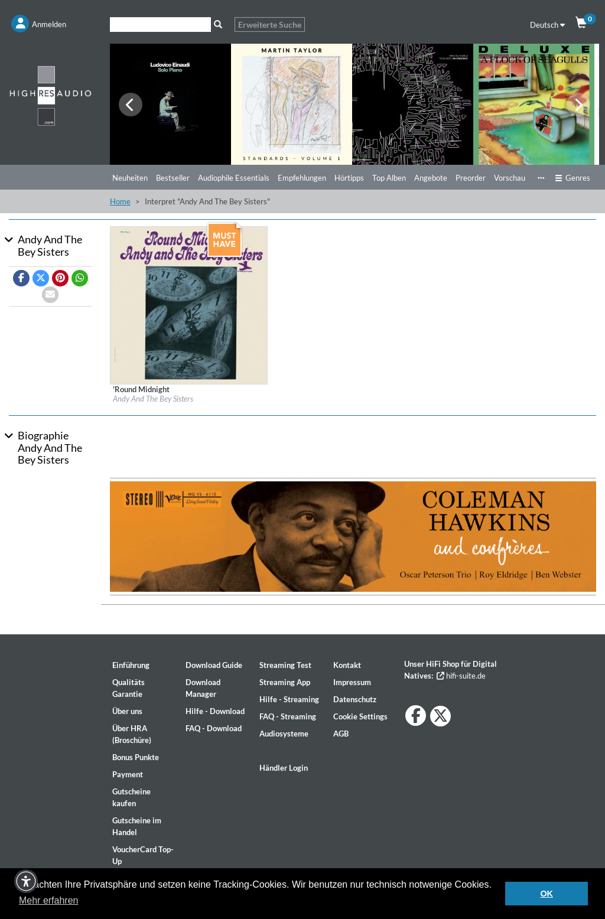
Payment (127, 774)
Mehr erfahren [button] (49, 900)
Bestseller (173, 178)
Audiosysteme (283, 733)
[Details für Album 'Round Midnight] (189, 304)
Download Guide (214, 665)
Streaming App (284, 682)
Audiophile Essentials (233, 178)
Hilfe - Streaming (289, 699)
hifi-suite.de (461, 675)
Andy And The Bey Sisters (153, 398)
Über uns (127, 711)
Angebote (430, 178)
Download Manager (203, 688)
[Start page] (50, 95)
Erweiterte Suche (269, 24)
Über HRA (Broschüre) (131, 734)
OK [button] (546, 893)
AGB (341, 733)
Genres (572, 178)
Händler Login (283, 768)
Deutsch (547, 25)
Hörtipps (349, 178)
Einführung (130, 665)
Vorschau (509, 178)
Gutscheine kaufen (131, 797)
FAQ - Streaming (287, 716)
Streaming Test (285, 665)
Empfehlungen (302, 178)
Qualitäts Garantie (128, 688)
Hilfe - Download (215, 711)
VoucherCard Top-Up (143, 855)
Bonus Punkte (135, 757)
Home (120, 201)
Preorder (471, 178)
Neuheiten (130, 178)
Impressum (352, 682)
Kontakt (347, 665)
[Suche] (160, 24)
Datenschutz (354, 699)
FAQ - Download (214, 728)
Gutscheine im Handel (136, 826)
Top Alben (389, 178)
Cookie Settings (360, 716)
